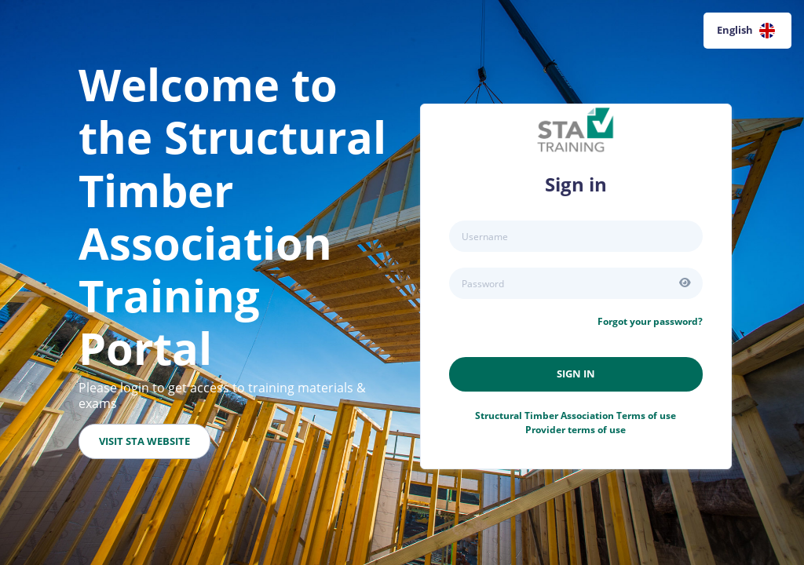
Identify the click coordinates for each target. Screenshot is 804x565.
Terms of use (575, 415)
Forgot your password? (650, 321)
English (746, 30)
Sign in (576, 373)
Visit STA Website (144, 441)
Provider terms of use (575, 429)
